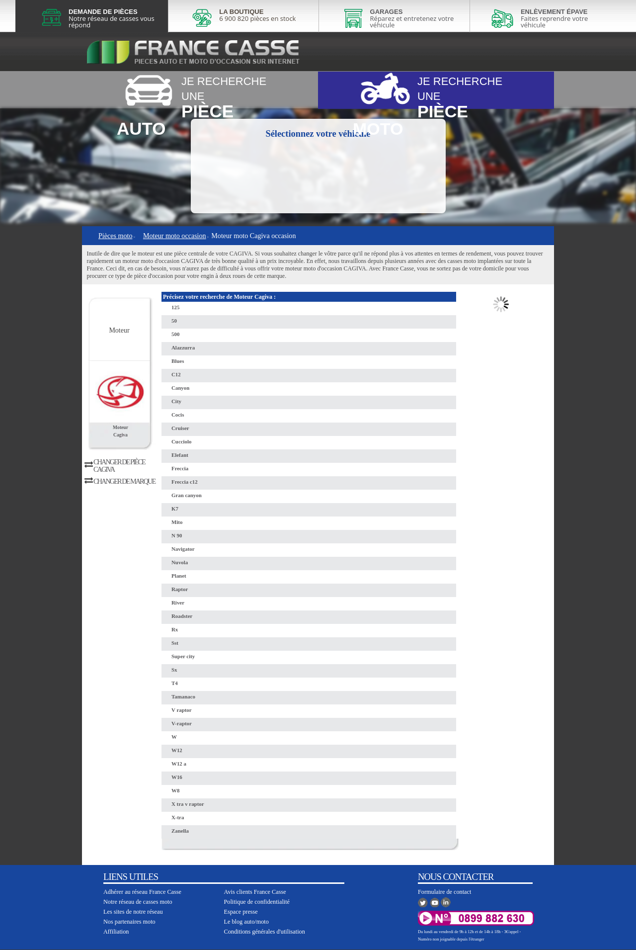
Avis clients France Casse (255, 891)
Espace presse (241, 911)
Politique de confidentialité (257, 901)
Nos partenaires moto (129, 921)
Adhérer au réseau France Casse (142, 891)
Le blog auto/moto (246, 921)
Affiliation (116, 931)
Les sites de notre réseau (133, 911)
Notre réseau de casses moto (137, 901)
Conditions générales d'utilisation (264, 931)
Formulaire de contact (444, 891)
